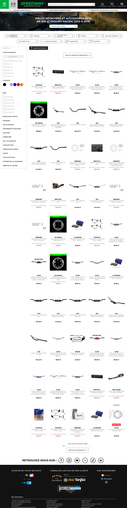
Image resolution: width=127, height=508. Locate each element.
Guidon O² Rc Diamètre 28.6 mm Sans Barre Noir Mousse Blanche (58, 355)
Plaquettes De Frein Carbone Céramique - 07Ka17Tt (39, 201)
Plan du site (85, 503)
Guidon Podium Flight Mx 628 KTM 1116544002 (97, 316)
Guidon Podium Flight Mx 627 (77, 201)
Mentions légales (16, 504)
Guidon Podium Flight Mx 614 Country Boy (97, 201)
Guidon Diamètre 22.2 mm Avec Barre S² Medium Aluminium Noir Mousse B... (116, 355)
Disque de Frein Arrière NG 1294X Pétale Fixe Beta (38, 125)
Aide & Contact (86, 501)
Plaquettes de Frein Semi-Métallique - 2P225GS (77, 354)
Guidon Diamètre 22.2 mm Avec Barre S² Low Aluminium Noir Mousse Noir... (77, 393)
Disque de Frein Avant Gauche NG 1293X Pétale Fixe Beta (58, 279)
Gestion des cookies (88, 506)
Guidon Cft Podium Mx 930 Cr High (38, 354)
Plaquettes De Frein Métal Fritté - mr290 (38, 87)
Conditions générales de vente (21, 503)
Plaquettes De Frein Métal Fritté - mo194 (58, 430)
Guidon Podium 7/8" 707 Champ (58, 163)
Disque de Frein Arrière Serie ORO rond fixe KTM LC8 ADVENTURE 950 (116, 164)
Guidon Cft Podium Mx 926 (77, 125)
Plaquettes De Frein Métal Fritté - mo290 (38, 430)
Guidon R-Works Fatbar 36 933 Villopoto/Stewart (97, 392)
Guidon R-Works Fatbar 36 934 (58, 201)
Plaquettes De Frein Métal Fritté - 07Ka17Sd (38, 240)
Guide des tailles (52, 501)
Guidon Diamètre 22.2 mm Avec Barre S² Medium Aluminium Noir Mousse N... (116, 241)
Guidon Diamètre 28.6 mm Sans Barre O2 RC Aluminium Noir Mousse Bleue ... (77, 88)
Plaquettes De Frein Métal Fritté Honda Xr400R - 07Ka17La (77, 431)
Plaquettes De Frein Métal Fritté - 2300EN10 (116, 278)
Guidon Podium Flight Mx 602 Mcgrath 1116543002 (38, 163)
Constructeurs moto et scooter (91, 504)
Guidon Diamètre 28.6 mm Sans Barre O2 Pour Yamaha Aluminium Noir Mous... (39, 279)
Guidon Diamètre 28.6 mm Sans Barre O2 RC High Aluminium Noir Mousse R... (97, 355)
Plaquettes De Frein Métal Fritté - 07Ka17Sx (116, 201)
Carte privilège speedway (55, 504)
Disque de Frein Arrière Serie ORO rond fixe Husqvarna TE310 (78, 164)
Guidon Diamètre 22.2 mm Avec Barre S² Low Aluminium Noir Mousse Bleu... (77, 279)
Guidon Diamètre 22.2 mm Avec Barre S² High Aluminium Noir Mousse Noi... (116, 88)
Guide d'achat (51, 503)
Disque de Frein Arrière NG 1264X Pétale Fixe (58, 240)
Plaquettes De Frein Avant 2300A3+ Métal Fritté (97, 430)
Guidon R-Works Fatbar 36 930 (97, 163)
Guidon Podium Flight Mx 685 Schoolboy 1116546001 (97, 125)
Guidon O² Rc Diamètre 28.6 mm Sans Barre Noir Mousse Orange (97, 279)
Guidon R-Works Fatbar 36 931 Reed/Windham (58, 87)
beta (25, 12)
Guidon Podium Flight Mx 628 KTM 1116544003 (116, 125)
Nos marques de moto (15, 12)
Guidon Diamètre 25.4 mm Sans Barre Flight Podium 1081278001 (58, 126)
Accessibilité (15, 506)
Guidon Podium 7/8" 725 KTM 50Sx (39, 316)
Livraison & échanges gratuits (20, 501)
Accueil (4, 12)
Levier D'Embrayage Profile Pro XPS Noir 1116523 (116, 392)
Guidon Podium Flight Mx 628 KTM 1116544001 (58, 316)
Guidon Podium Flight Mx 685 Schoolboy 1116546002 (116, 316)
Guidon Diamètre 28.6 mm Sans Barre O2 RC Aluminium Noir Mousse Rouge (97, 88)
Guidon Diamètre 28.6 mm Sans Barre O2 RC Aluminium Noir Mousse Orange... (58, 393)
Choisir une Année (58, 26)
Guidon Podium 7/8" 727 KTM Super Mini (77, 316)
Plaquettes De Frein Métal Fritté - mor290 (97, 240)
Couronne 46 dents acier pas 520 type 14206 (116, 430)
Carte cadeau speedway (54, 506)
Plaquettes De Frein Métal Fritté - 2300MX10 (77, 240)
